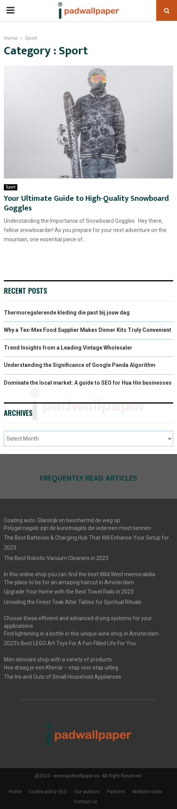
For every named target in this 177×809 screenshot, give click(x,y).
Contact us (85, 801)
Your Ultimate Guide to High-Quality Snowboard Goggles (86, 203)
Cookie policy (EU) (48, 791)
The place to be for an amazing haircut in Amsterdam (69, 582)
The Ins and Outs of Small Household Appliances (62, 677)
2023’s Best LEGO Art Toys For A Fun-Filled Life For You (70, 643)
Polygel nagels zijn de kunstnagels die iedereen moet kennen (77, 528)
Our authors (87, 791)
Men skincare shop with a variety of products (58, 659)
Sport (10, 187)
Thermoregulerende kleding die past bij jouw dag (67, 312)
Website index (147, 791)
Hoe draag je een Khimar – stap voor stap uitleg (61, 667)
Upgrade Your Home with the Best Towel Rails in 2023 (69, 592)
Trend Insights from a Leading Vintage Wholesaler (68, 348)
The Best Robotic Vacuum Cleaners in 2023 (56, 558)
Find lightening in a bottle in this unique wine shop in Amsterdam (81, 634)
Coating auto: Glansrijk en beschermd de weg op (62, 520)
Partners (116, 791)
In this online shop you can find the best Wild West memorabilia (79, 574)
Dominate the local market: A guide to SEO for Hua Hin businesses (88, 383)
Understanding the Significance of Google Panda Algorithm (79, 365)
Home (15, 791)
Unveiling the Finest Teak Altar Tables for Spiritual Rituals (73, 602)
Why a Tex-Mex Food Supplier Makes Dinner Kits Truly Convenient (87, 330)
